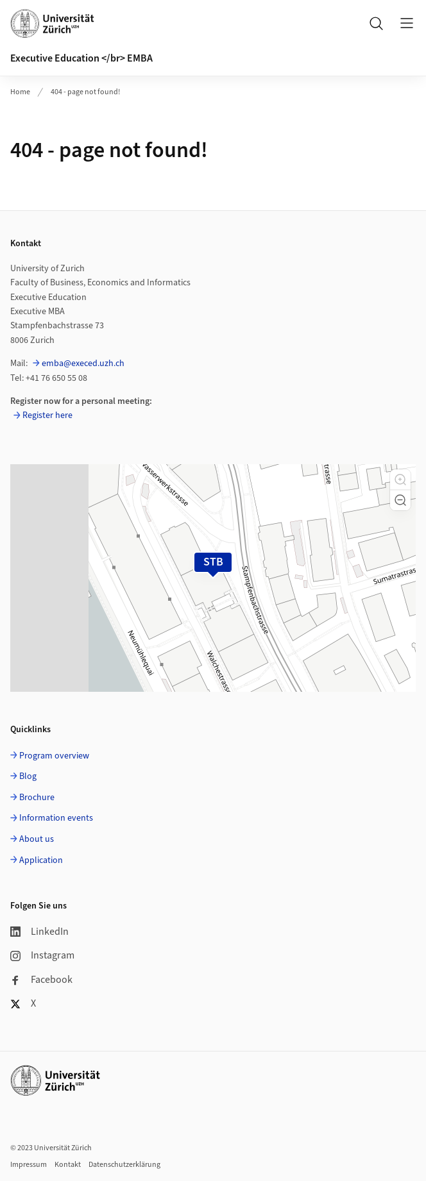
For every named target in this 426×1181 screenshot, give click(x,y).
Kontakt (68, 1164)
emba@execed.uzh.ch (83, 363)
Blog (28, 776)
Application (41, 860)
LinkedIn (39, 932)
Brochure (37, 797)
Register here (47, 415)
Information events (56, 818)
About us (36, 839)
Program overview (54, 756)
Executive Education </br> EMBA (81, 58)
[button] (400, 479)
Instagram (42, 955)
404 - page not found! (85, 92)
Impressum (28, 1164)
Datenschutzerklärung (124, 1164)
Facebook (41, 980)
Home (20, 92)
